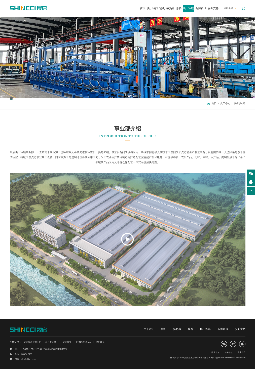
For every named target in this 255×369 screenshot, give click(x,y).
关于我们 (149, 329)
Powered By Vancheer (236, 357)
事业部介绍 (21, 103)
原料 (190, 329)
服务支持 (240, 329)
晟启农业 (70, 342)
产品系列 (68, 103)
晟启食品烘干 (54, 342)
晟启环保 (104, 342)
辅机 (163, 329)
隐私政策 (215, 352)
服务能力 (45, 103)
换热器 (177, 329)
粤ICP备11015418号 (218, 357)
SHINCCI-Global (87, 342)
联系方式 (241, 352)
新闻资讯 (222, 329)
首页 (214, 103)
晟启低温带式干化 (33, 342)
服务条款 (228, 352)
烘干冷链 (225, 103)
